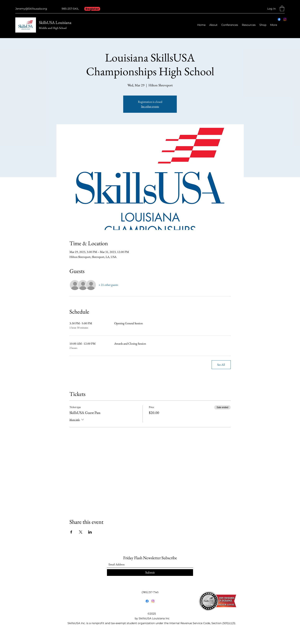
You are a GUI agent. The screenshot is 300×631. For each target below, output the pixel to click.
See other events (150, 106)
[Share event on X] (80, 532)
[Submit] (150, 572)
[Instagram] (285, 19)
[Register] (92, 9)
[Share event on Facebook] (71, 532)
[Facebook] (279, 19)
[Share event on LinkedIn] (90, 532)
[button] (282, 8)
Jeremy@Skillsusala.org (31, 8)
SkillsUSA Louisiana (55, 22)
